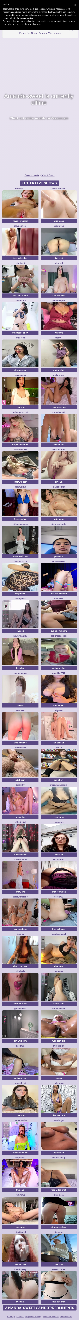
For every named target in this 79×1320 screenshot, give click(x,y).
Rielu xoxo (58, 1083)
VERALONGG (59, 1120)
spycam (58, 482)
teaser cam (58, 1003)
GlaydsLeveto (20, 226)
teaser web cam (20, 556)
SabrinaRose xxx (59, 636)
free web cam (58, 929)
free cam (20, 1190)
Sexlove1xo (58, 859)
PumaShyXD (20, 1083)
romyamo (20, 1195)
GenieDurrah (20, 1008)
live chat (59, 258)
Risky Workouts (58, 524)
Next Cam (48, 175)
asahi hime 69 (58, 189)
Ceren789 (58, 897)
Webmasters (66, 1316)
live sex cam (59, 1115)
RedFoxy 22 (20, 189)
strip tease (59, 221)
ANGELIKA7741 (58, 673)
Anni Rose (20, 338)
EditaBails (20, 971)
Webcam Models (51, 1316)
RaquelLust (20, 1157)
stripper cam (20, 370)
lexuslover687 (20, 449)
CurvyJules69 (59, 412)
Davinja (20, 934)
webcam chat (58, 668)
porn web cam (59, 407)
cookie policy (26, 18)
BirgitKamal (20, 1232)
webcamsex (59, 705)
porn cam (58, 556)
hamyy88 (58, 598)
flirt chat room (20, 1003)
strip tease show (20, 333)
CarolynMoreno (20, 897)
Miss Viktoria (58, 449)
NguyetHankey (20, 636)
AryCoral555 (20, 748)
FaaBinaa (59, 971)
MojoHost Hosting (33, 1316)
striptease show (58, 1227)
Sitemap (11, 1316)
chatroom (20, 407)
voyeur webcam (20, 221)
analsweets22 (58, 561)
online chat (58, 370)
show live (20, 817)
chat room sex (59, 295)
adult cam (20, 780)
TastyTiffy (20, 785)
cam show (59, 817)
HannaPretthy (20, 1120)
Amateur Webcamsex (50, 33)
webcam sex (20, 1078)
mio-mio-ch (58, 1046)
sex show (58, 780)
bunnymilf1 (20, 598)
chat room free (20, 966)
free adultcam (20, 929)
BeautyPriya (20, 487)
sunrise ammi (20, 859)
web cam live (20, 743)
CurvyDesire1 (58, 1008)
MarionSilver (59, 487)
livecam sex (59, 444)
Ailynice (58, 710)
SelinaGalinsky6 (20, 412)
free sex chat (20, 519)
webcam (59, 333)
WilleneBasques (20, 524)
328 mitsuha (20, 300)
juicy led (59, 263)
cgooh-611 (59, 226)
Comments (32, 175)
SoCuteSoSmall (59, 934)
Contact (20, 1316)
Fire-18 (59, 748)
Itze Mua (20, 1046)
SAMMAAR (20, 710)
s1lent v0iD (20, 822)
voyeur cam (58, 1152)
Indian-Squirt (59, 300)
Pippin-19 (20, 263)
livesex (20, 631)
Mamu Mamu (20, 673)
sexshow (20, 1227)
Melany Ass (58, 375)
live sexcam (59, 743)
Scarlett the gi (58, 1157)
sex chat (59, 1264)
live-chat (59, 854)
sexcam (58, 1078)
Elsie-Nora (58, 1195)
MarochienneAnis (58, 785)
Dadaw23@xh (20, 561)
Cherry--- (59, 338)
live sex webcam (59, 593)
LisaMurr (59, 1232)
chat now (58, 966)
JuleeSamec (20, 375)
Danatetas (58, 822)
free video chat (20, 1152)
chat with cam (20, 482)
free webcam (20, 854)
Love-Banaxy (20, 1269)
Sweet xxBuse (58, 1269)
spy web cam (20, 1041)
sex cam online (20, 295)
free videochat (20, 258)
